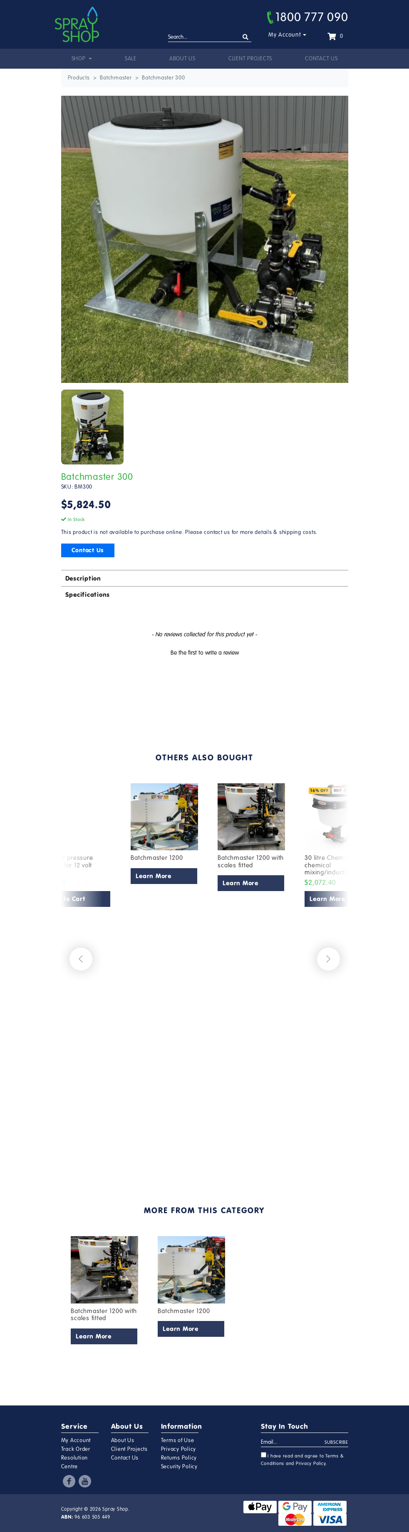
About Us (182, 58)
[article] (164, 974)
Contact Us (321, 58)
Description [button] (83, 578)
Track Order (75, 1449)
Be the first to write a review (205, 652)
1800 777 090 (307, 17)
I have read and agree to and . (302, 1459)
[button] (204, 651)
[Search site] (245, 37)
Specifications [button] (87, 594)
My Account (284, 34)
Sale (130, 58)
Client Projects (250, 58)
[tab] (204, 578)
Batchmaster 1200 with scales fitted (251, 861)
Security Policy (179, 1466)
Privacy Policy (178, 1449)
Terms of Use (177, 1440)
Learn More (153, 876)
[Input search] (209, 37)
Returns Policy (179, 1458)
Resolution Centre (74, 1462)
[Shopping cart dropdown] (335, 36)
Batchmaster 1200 (157, 858)
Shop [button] (79, 58)
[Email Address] (293, 1442)
